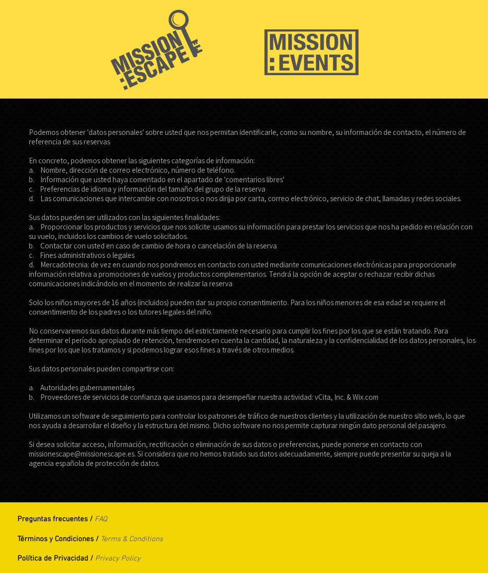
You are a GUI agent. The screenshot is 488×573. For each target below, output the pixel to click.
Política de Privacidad (53, 558)
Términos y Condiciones (55, 539)
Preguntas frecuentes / (56, 519)
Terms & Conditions (132, 539)
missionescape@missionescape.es (81, 453)
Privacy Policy (117, 558)
